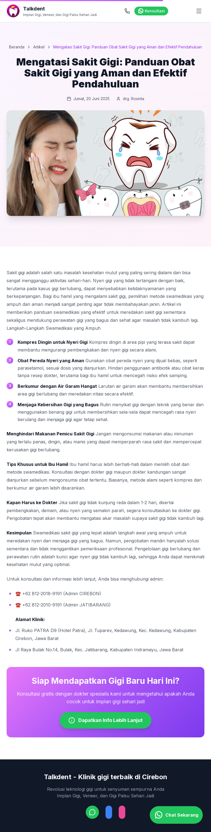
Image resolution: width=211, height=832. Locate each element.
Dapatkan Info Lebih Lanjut (105, 720)
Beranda (16, 47)
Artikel (39, 47)
